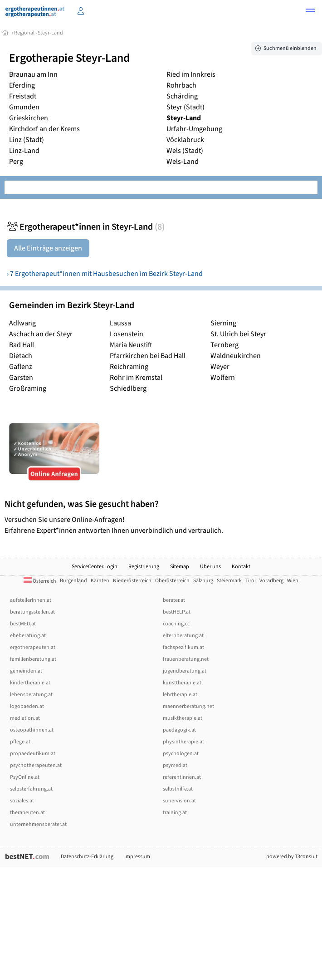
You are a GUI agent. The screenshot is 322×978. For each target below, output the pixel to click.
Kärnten (100, 581)
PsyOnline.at (24, 777)
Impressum (137, 856)
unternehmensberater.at (38, 824)
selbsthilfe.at (178, 789)
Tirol (250, 581)
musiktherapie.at (182, 718)
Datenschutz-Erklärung (87, 856)
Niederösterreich (132, 581)
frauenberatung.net (186, 659)
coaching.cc (176, 624)
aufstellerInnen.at (30, 600)
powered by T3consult (291, 856)
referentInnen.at (182, 777)
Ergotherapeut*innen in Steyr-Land (86, 227)
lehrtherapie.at (180, 694)
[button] (310, 12)
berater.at (174, 600)
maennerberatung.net (188, 706)
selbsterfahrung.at (31, 789)
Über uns (210, 566)
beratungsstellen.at (32, 612)
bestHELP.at (176, 612)
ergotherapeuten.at (32, 647)
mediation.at (25, 718)
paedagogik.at (179, 730)
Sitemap (179, 566)
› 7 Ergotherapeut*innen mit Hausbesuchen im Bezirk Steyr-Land (105, 274)
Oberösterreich (172, 581)
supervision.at (179, 801)
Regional (24, 33)
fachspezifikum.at (183, 647)
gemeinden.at (26, 671)
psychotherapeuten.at (36, 765)
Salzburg (203, 581)
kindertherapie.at (30, 683)
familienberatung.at (33, 659)
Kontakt (241, 566)
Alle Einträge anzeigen (48, 248)
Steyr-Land (50, 33)
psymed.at (175, 765)
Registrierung (143, 566)
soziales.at (22, 801)
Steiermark (229, 581)
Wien (292, 581)
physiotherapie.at (183, 742)
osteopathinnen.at (32, 730)
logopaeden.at (27, 706)
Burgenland (73, 581)
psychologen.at (181, 753)
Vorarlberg (271, 581)
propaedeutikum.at (32, 753)
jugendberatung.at (184, 671)
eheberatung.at (28, 635)
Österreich (40, 581)
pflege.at (20, 742)
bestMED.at (23, 624)
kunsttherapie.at (182, 683)
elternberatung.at (183, 635)
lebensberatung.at (31, 694)
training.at (175, 812)
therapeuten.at (27, 812)
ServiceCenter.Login (94, 566)
